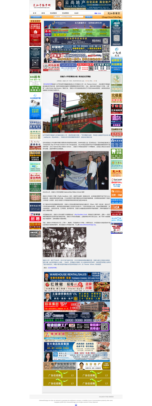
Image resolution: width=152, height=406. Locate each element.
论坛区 (76, 13)
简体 (96, 13)
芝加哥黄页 (53, 13)
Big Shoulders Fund (81, 214)
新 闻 (43, 13)
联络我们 (111, 396)
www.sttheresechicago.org (88, 224)
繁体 (99, 13)
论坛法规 (101, 396)
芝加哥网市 (65, 13)
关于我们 (106, 396)
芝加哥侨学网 (48, 84)
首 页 (34, 13)
